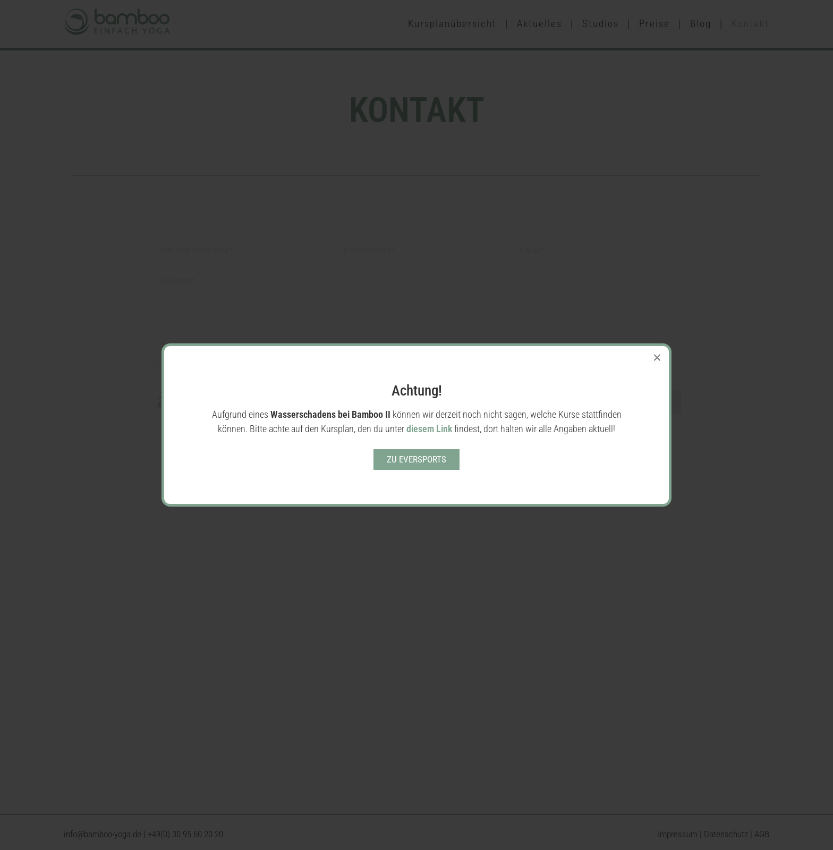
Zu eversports (416, 459)
